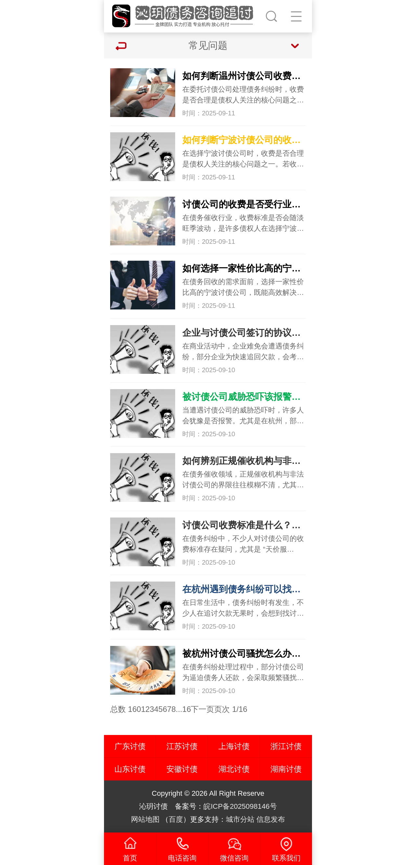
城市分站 (240, 819)
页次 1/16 (230, 709)
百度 (176, 819)
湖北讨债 (234, 769)
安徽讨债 (182, 769)
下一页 (202, 709)
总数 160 (125, 709)
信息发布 (270, 819)
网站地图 (145, 819)
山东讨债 (130, 769)
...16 (183, 709)
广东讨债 (130, 746)
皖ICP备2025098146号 (240, 806)
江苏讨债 (182, 746)
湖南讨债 (286, 769)
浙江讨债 (286, 746)
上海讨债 (234, 746)
